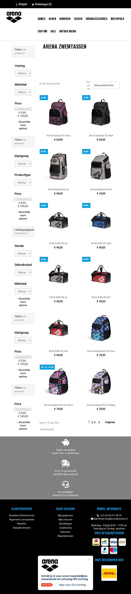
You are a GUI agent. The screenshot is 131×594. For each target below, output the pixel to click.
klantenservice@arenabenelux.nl (111, 518)
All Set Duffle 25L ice (58, 243)
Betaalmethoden (22, 527)
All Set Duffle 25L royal (101, 243)
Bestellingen (65, 523)
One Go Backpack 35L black (101, 135)
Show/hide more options (24, 125)
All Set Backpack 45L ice (58, 189)
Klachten (21, 523)
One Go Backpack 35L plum (58, 135)
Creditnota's (65, 527)
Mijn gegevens (65, 515)
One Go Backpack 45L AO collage (101, 405)
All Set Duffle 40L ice (58, 297)
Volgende (112, 422)
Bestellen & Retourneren (22, 515)
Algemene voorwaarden (21, 519)
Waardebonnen (65, 536)
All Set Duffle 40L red (101, 297)
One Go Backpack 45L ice (101, 189)
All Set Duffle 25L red (58, 351)
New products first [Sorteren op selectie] (106, 85)
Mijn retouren (65, 519)
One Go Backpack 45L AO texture (58, 405)
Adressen (65, 532)
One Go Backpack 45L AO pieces (101, 351)
